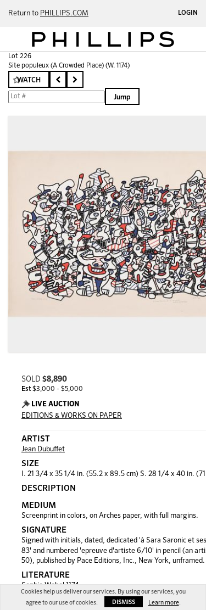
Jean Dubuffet (43, 449)
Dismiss (123, 602)
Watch (29, 80)
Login (188, 13)
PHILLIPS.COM (64, 13)
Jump (122, 97)
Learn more (163, 603)
